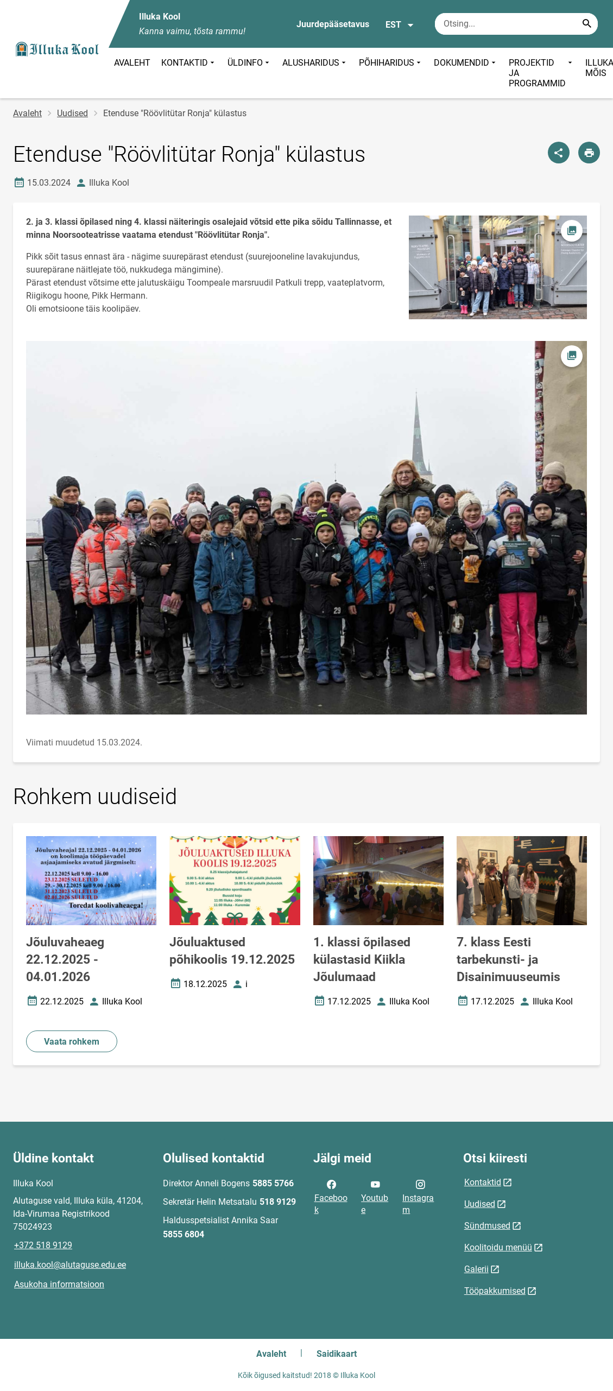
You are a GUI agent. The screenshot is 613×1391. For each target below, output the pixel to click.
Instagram (418, 1196)
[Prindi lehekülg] (589, 152)
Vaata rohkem (71, 1041)
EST (400, 24)
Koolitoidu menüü (498, 1247)
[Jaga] (559, 152)
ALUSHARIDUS (315, 73)
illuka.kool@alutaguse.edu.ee (70, 1265)
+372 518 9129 (43, 1245)
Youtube (374, 1196)
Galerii (476, 1269)
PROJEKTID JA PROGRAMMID (541, 73)
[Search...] (587, 24)
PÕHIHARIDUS (391, 73)
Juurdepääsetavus (332, 24)
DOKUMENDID (466, 73)
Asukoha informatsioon (59, 1284)
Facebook (330, 1196)
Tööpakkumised (495, 1291)
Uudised (72, 113)
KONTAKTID (189, 73)
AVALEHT (132, 63)
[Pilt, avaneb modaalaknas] (306, 528)
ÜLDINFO (249, 73)
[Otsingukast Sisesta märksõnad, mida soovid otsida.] (516, 24)
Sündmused (487, 1226)
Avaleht (27, 113)
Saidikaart (337, 1354)
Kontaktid (482, 1182)
